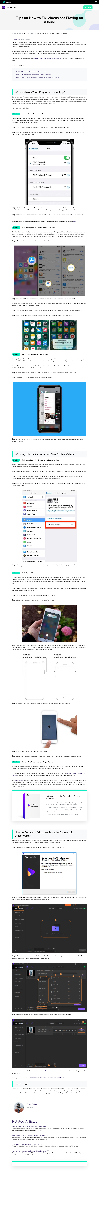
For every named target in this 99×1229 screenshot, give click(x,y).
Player (21, 33)
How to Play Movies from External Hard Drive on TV (30, 1151)
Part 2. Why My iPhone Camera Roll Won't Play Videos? (33, 75)
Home (14, 33)
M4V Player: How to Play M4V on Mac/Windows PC (30, 1135)
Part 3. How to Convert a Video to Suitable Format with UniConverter (37, 77)
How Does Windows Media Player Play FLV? (27, 1144)
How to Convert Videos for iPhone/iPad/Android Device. (47, 1078)
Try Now (88, 7)
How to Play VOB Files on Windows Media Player (29, 1127)
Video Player (30, 33)
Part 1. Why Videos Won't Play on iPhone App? (31, 72)
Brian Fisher (17, 39)
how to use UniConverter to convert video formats (52, 1071)
